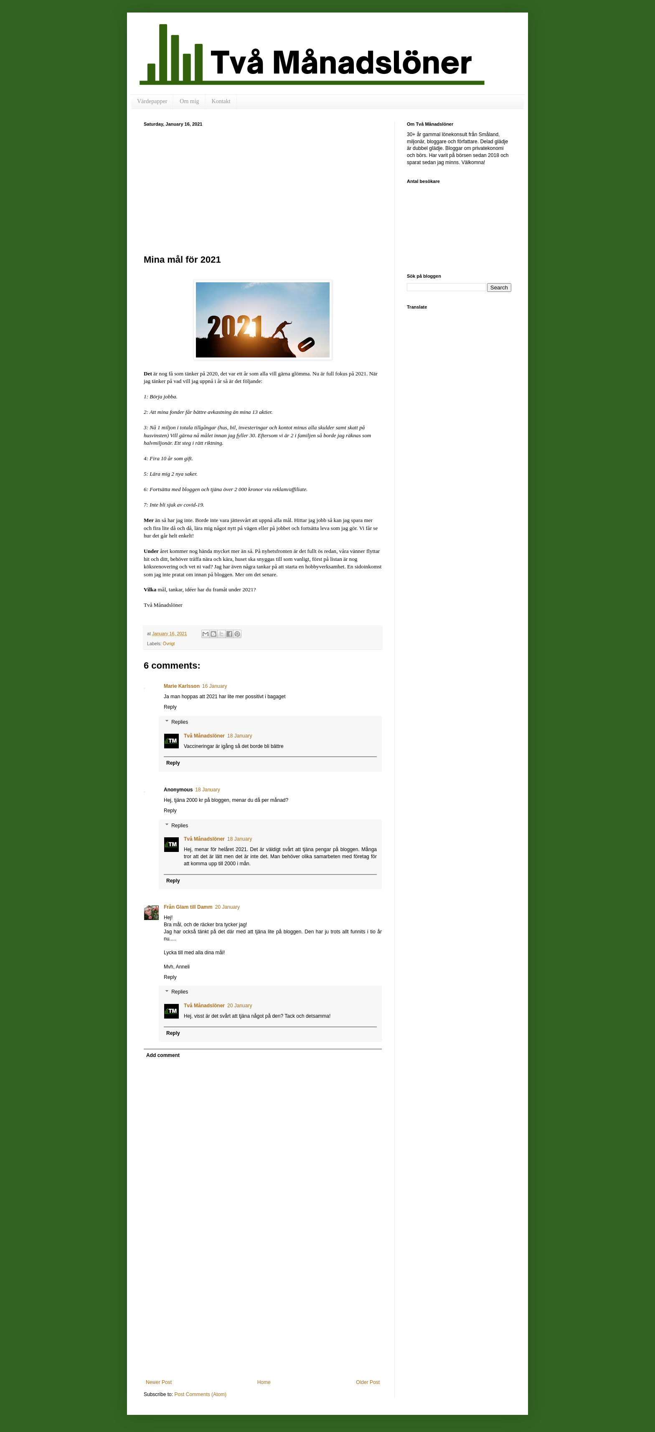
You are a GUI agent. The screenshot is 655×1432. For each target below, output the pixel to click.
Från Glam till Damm (188, 907)
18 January (239, 736)
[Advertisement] (263, 189)
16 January (214, 686)
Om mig (189, 101)
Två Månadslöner (204, 736)
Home (264, 1382)
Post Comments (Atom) (200, 1394)
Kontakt (221, 101)
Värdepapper (152, 101)
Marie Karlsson (182, 686)
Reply (170, 707)
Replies (179, 722)
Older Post (368, 1382)
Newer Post (159, 1382)
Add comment (163, 1055)
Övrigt (169, 643)
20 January (227, 907)
